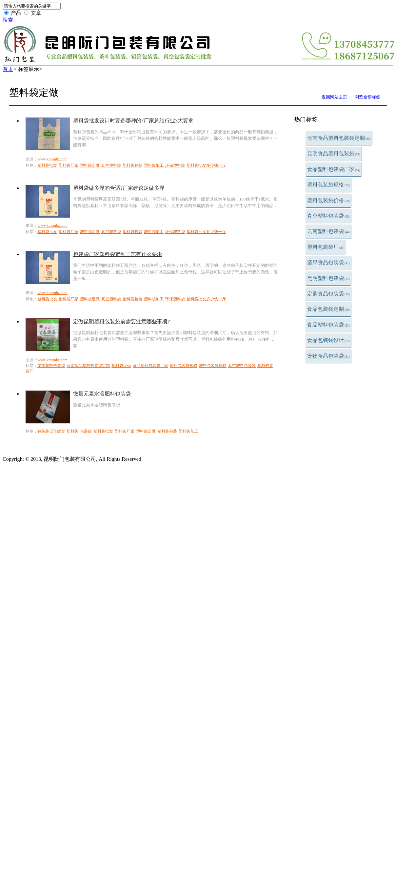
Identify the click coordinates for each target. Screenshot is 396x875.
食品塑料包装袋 (328, 325)
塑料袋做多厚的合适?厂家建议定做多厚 (119, 188)
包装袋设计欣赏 (51, 431)
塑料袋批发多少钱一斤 (206, 165)
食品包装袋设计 (328, 340)
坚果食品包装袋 (328, 262)
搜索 (8, 20)
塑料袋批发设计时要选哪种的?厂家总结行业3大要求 (133, 120)
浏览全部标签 (367, 97)
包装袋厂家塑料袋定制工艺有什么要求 (117, 254)
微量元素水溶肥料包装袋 (102, 393)
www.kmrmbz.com (52, 159)
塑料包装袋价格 (328, 200)
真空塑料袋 (111, 165)
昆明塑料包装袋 (328, 278)
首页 (8, 69)
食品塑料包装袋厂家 (333, 169)
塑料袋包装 (132, 165)
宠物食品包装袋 (328, 356)
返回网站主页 (334, 97)
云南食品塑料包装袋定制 (339, 138)
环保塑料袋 (175, 165)
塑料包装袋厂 (326, 247)
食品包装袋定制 (328, 309)
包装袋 (86, 431)
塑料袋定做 (90, 165)
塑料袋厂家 (68, 165)
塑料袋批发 (47, 165)
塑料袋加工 (154, 165)
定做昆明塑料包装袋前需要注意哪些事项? (121, 321)
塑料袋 (72, 431)
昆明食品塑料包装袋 (333, 153)
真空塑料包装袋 (328, 216)
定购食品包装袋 (328, 293)
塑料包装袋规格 (328, 184)
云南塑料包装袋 (328, 231)
